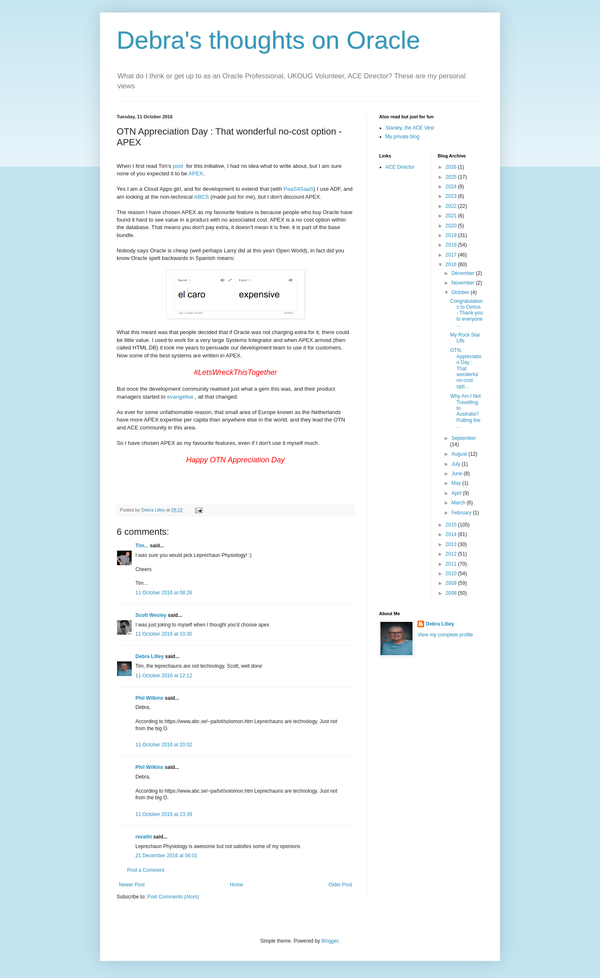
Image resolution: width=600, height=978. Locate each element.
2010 (451, 573)
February (461, 513)
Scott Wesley (150, 615)
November (463, 283)
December (463, 273)
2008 (451, 593)
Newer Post (132, 885)
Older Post (340, 885)
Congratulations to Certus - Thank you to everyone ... (466, 313)
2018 (451, 245)
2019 (451, 235)
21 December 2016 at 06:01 (166, 855)
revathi (143, 837)
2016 (451, 264)
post (178, 166)
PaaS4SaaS (299, 189)
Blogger (329, 941)
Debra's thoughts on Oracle (268, 40)
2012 (451, 554)
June (457, 474)
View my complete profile (445, 635)
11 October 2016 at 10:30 (163, 634)
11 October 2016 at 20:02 (163, 745)
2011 (451, 564)
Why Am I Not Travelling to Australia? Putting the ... (465, 411)
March (459, 503)
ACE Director (400, 167)
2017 (451, 255)
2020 (451, 226)
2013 (451, 544)
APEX (195, 173)
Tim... (141, 546)
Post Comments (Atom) (173, 897)
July (456, 464)
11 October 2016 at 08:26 (163, 593)
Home (236, 885)
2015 (451, 525)
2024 (451, 187)
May (456, 483)
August (459, 454)
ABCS (201, 197)
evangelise (180, 397)
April (456, 493)
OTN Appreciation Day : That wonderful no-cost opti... (465, 368)
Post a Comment (145, 870)
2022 (451, 206)
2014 (451, 534)
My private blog (402, 137)
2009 (451, 583)
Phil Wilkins (149, 698)
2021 (451, 216)
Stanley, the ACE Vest (409, 128)
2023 (451, 196)
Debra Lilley (149, 656)
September (463, 438)
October (460, 292)
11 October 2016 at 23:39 (163, 814)
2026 (451, 167)
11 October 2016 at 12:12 (163, 676)
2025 (451, 177)
